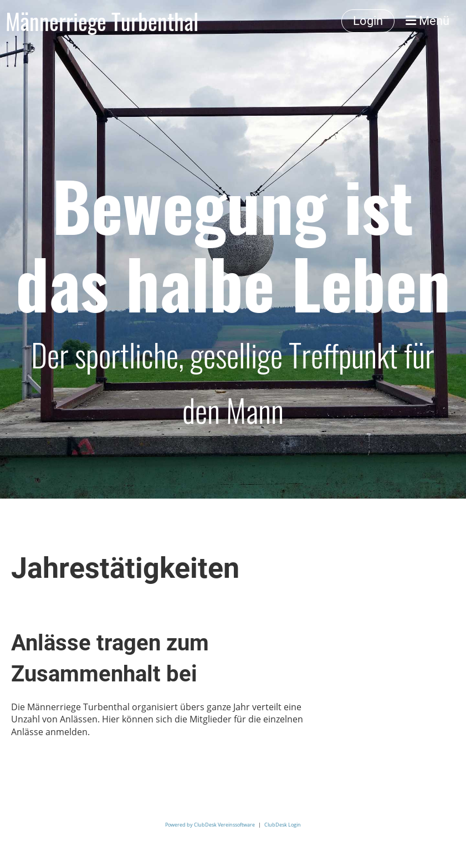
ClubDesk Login (282, 824)
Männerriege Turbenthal (102, 21)
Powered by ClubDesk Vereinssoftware (210, 824)
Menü (427, 21)
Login (368, 21)
